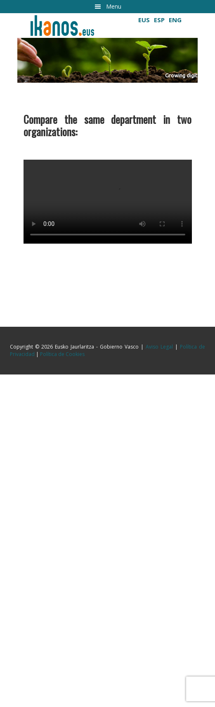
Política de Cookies (62, 354)
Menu (113, 6)
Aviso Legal (159, 346)
